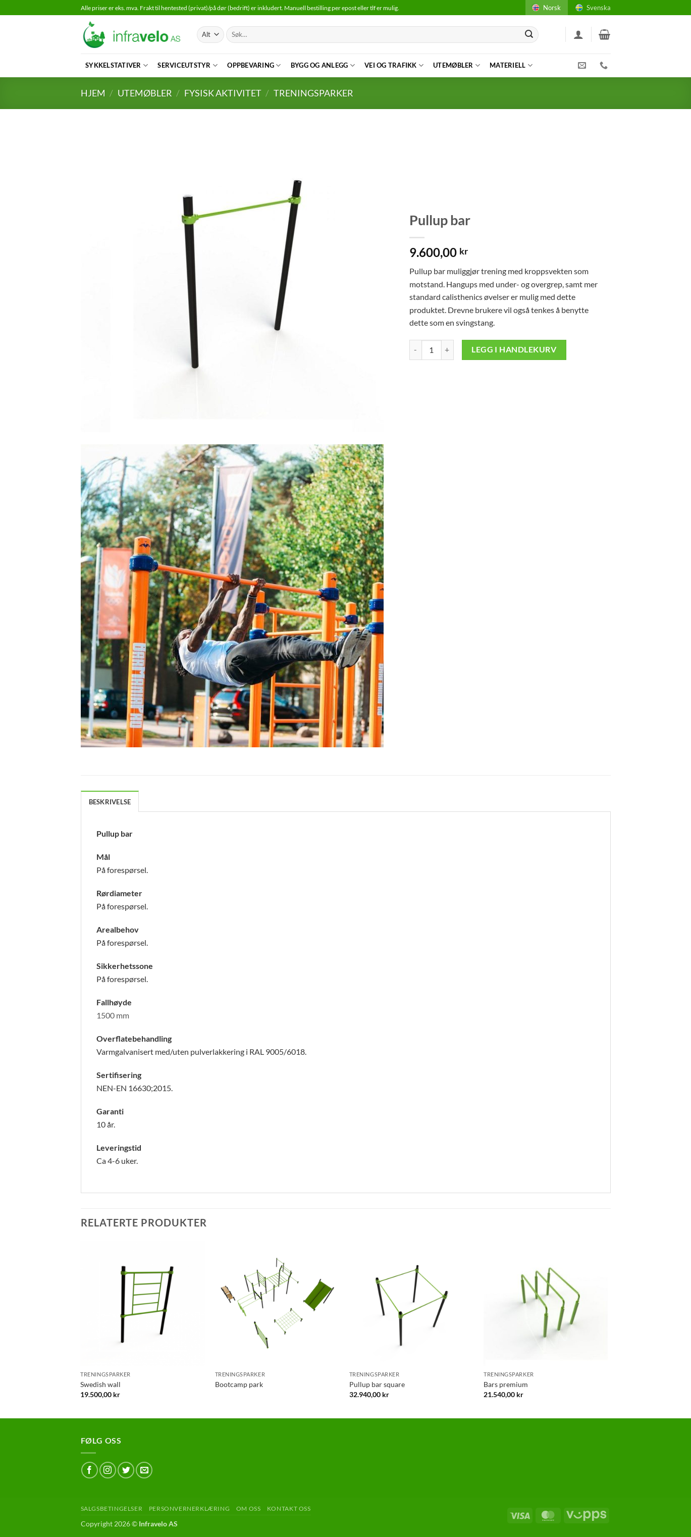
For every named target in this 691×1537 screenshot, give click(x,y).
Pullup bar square (377, 1384)
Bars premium (506, 1384)
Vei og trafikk (393, 65)
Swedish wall (100, 1384)
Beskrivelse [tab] (110, 802)
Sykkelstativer (116, 65)
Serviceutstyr (187, 65)
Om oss (248, 1508)
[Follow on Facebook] (89, 1470)
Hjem (93, 92)
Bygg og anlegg (323, 65)
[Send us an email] (144, 1470)
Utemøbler (456, 65)
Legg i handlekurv (513, 349)
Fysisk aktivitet (222, 92)
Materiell (511, 65)
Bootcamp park (239, 1384)
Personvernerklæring (189, 1508)
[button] (578, 34)
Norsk (545, 8)
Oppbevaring (254, 65)
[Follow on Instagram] (107, 1470)
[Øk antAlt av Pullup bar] (448, 350)
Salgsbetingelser (112, 1508)
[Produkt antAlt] (431, 350)
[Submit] (529, 34)
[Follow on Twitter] (126, 1470)
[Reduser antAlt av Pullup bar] (415, 350)
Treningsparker (313, 92)
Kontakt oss (289, 1508)
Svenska (592, 8)
